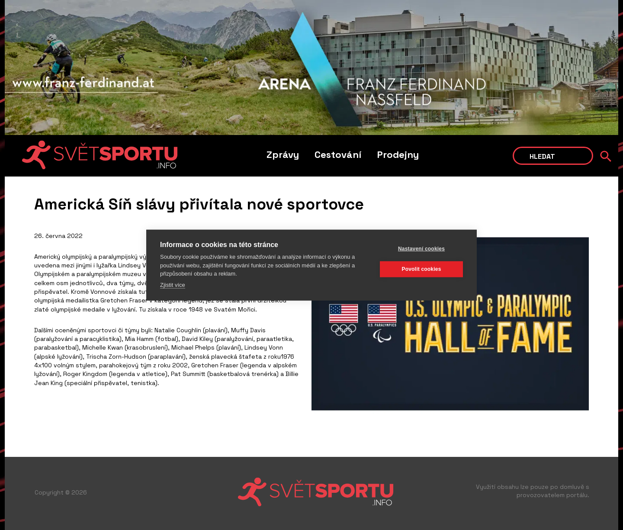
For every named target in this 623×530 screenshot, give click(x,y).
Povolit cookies (421, 269)
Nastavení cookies (421, 249)
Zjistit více (172, 284)
